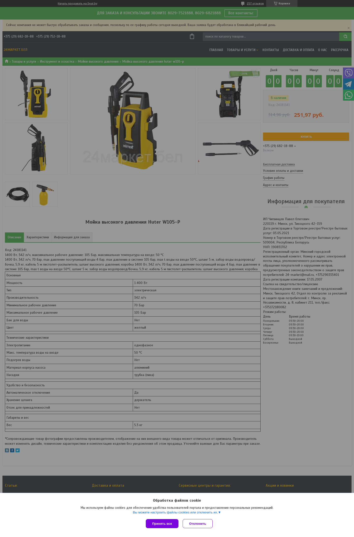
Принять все (162, 523)
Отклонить (198, 523)
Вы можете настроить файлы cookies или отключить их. (175, 513)
